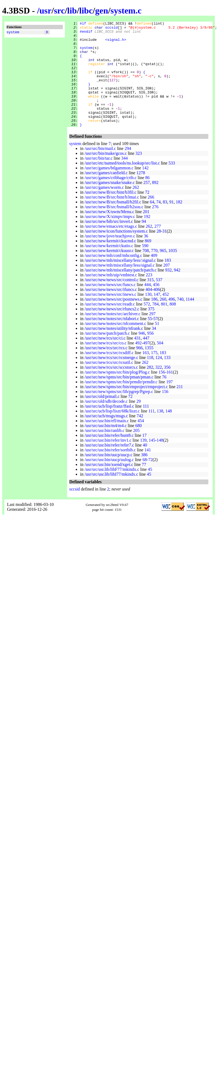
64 (152, 223)
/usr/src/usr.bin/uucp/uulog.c (109, 480)
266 (151, 218)
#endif (86, 33)
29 (138, 422)
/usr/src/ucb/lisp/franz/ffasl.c (109, 427)
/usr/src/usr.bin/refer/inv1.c (107, 461)
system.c (126, 10)
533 (172, 184)
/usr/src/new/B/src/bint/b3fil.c (110, 213)
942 (177, 291)
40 (145, 466)
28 (159, 252)
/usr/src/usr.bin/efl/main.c (106, 441)
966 (139, 369)
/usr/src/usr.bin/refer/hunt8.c (108, 456)
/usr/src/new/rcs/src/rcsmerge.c (111, 378)
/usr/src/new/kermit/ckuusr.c (109, 271)
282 (150, 388)
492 (138, 364)
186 (154, 320)
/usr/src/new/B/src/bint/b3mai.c (111, 218)
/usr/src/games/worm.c (104, 208)
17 (144, 456)
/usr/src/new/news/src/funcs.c (110, 305)
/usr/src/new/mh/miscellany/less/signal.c (119, 286)
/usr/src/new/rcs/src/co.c (105, 364)
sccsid (111, 28)
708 (145, 271)
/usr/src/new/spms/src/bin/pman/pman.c (118, 398)
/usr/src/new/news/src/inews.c (110, 315)
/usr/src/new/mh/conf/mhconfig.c (113, 276)
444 (147, 305)
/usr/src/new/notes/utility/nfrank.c (113, 349)
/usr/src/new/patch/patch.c (107, 354)
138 (160, 432)
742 (140, 437)
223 (149, 296)
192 (147, 237)
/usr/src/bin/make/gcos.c (105, 174)
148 (168, 432)
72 (147, 213)
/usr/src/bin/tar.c (98, 179)
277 (157, 247)
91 (171, 223)
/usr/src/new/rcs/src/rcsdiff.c (108, 373)
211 (179, 407)
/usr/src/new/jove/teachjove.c (109, 257)
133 (167, 378)
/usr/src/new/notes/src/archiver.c (112, 335)
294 (127, 169)
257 (146, 203)
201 (146, 232)
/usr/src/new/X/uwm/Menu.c (109, 232)
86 (147, 198)
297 (152, 335)
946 (142, 354)
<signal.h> (115, 43)
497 (146, 364)
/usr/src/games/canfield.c (106, 194)
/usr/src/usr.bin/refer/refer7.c (109, 466)
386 (144, 475)
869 (148, 262)
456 (156, 305)
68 (145, 480)
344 (124, 179)
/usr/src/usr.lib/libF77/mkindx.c (111, 490)
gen (101, 10)
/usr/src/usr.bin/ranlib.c (104, 451)
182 (179, 223)
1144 (190, 320)
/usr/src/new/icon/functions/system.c (116, 252)
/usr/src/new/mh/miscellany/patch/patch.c (120, 291)
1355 (149, 369)
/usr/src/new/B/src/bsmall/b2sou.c (113, 228)
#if (83, 24)
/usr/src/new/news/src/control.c (111, 300)
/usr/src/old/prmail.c (101, 417)
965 (163, 271)
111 (146, 427)
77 (144, 485)
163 (145, 373)
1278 (140, 194)
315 (150, 300)
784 (155, 325)
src (59, 10)
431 (137, 359)
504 (160, 364)
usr (45, 10)
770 (154, 271)
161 (169, 393)
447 (146, 359)
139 (143, 461)
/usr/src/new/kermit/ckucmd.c (110, 262)
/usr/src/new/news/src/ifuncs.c (110, 310)
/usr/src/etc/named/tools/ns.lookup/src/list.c (122, 184)
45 (150, 490)
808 (173, 325)
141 (147, 471)
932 (168, 291)
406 (156, 310)
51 (157, 344)
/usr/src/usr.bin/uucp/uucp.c (108, 475)
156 (162, 393)
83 (165, 223)
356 (167, 388)
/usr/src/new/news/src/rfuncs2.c (111, 330)
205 (136, 451)
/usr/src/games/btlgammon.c (108, 189)
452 (165, 315)
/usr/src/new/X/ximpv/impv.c (109, 237)
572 (147, 325)
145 (152, 461)
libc (86, 10)
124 (158, 378)
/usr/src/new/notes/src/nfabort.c (111, 339)
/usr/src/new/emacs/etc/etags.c (110, 247)
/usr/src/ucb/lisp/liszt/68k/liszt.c (112, 432)
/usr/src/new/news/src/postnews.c (113, 320)
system (12, 32)
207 (166, 286)
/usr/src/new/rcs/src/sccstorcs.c (111, 388)
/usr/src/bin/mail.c (100, 169)
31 (164, 252)
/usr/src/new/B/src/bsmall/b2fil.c (112, 223)
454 (140, 441)
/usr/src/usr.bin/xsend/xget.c (108, 485)
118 (150, 378)
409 (154, 276)
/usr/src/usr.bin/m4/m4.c (105, 446)
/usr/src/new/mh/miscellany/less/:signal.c (120, 281)
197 (169, 403)
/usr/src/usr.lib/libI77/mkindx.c (111, 495)
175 (154, 373)
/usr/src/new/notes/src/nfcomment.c (115, 344)
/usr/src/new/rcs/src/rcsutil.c (108, 383)
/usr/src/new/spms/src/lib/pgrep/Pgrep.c (118, 412)
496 (171, 320)
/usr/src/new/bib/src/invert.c (108, 242)
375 (151, 330)
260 (163, 320)
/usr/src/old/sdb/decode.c (106, 422)
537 (159, 300)
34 (154, 349)
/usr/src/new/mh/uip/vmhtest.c (110, 296)
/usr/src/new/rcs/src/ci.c (105, 359)
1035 (172, 271)
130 (148, 315)
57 (155, 339)
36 (146, 257)
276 (155, 228)
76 (164, 398)
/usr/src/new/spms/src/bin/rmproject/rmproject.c (126, 407)
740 (180, 320)
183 (168, 281)
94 (144, 242)
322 (158, 388)
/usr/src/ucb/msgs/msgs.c (106, 437)
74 (158, 223)
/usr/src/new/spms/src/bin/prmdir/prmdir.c (120, 403)
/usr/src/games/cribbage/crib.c (110, 198)
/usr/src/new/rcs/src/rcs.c (105, 369)
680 (138, 446)
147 (157, 315)
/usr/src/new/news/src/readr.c (109, 325)
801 (164, 325)
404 (149, 310)
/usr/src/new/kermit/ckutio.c (108, 266)
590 (145, 266)
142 (145, 189)
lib (72, 10)
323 (138, 174)
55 (150, 339)
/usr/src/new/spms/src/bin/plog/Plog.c (117, 393)
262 (136, 208)
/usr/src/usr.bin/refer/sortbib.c (110, 471)
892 (155, 203)
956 (150, 354)
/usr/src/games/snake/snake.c (109, 203)
